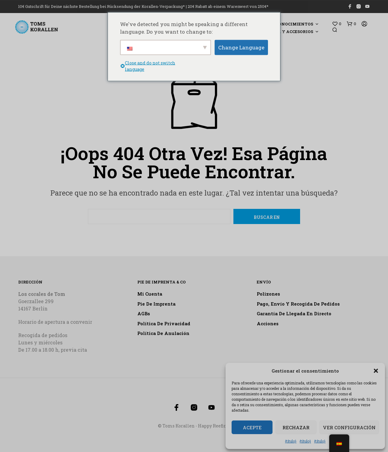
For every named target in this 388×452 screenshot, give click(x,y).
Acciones (268, 323)
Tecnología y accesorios (282, 31)
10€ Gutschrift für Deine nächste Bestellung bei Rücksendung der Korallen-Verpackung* (101, 6)
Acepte (252, 427)
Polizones (268, 294)
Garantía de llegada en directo (294, 313)
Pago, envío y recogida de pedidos (298, 304)
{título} (290, 441)
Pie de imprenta (156, 304)
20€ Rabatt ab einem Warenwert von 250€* (228, 6)
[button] (376, 371)
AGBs (143, 313)
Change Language (241, 47)
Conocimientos (294, 24)
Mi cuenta (149, 294)
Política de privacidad (163, 323)
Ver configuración (349, 427)
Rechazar (296, 427)
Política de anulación (163, 333)
